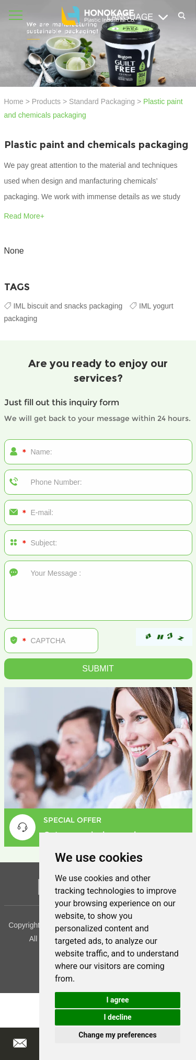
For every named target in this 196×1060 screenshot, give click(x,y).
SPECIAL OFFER (72, 820)
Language (137, 17)
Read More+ (24, 216)
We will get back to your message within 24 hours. (97, 418)
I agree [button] (117, 1000)
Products (46, 101)
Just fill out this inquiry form (61, 402)
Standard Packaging (102, 101)
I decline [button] (117, 1017)
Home (14, 101)
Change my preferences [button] (117, 1035)
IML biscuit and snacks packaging (64, 306)
